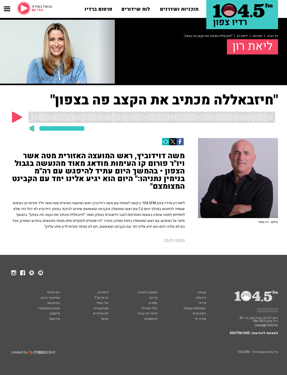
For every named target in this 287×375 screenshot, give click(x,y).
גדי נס (153, 297)
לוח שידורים (101, 313)
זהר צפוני (102, 303)
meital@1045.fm (266, 325)
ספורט (153, 303)
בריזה (202, 303)
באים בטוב (53, 303)
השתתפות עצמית (195, 308)
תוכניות (257, 36)
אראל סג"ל (101, 297)
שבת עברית (101, 308)
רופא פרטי (199, 313)
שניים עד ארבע (50, 297)
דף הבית (272, 36)
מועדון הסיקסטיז (49, 308)
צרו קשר (54, 319)
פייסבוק (55, 313)
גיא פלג (201, 297)
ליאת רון (242, 36)
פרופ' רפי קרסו (147, 313)
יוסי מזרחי (53, 292)
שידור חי (200, 319)
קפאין (202, 292)
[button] (7, 11)
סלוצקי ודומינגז (147, 292)
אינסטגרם (151, 319)
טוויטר (105, 319)
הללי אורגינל (149, 308)
